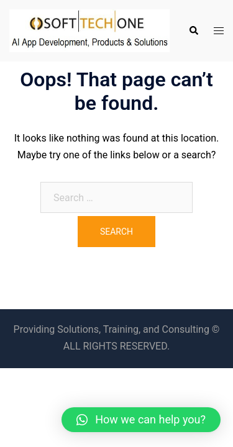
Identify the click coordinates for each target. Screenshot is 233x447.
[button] (141, 419)
